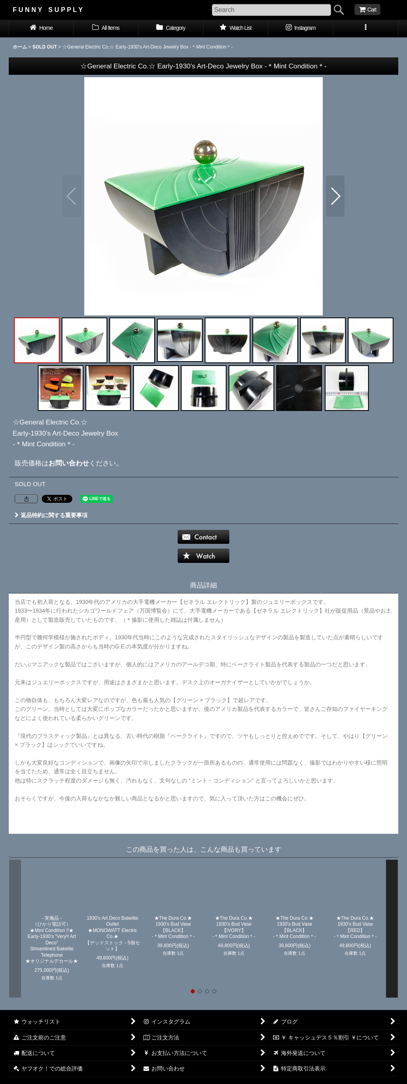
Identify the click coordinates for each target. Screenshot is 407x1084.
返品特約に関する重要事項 (51, 515)
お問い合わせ (68, 463)
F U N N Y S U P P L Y (48, 9)
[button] (365, 28)
